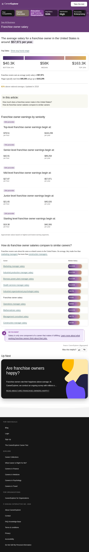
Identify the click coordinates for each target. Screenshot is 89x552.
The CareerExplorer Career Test (16, 445)
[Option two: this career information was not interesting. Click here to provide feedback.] (85, 350)
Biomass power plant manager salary (18, 279)
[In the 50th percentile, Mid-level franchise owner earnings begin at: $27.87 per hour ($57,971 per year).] (44, 175)
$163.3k (79, 65)
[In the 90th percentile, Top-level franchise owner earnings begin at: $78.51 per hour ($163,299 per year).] (44, 130)
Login (7, 433)
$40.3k (9, 65)
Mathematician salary (12, 310)
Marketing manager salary (14, 266)
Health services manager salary (16, 285)
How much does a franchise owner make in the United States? (27, 102)
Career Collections (11, 457)
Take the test (79, 4)
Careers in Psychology (13, 480)
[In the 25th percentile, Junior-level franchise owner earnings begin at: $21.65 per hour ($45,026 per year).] (44, 198)
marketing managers (9, 254)
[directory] (44, 101)
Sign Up (8, 439)
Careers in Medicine (12, 474)
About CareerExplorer (13, 510)
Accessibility (9, 539)
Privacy (7, 533)
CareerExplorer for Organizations (17, 498)
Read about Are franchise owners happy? (27, 391)
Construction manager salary (15, 323)
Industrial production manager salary (18, 272)
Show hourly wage (20, 51)
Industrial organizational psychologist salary (21, 291)
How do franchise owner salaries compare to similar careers (26, 105)
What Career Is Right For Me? (16, 463)
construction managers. (38, 254)
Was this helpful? (69, 350)
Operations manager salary (14, 304)
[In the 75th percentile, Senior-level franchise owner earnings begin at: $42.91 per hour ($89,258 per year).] (44, 152)
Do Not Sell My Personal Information (18, 545)
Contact (8, 516)
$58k (44, 65)
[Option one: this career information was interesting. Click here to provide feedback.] (79, 350)
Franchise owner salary (14, 26)
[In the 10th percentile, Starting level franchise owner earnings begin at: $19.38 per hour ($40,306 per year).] (44, 221)
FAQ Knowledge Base (13, 522)
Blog (6, 428)
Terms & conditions (12, 527)
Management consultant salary (16, 316)
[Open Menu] (36, 4)
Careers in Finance (12, 469)
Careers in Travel (11, 486)
